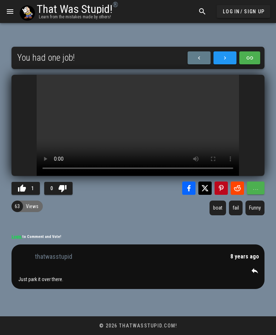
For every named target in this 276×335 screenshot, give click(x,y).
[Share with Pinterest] (221, 188)
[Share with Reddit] (237, 188)
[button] (254, 270)
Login (17, 236)
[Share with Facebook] (189, 188)
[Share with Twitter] (205, 188)
